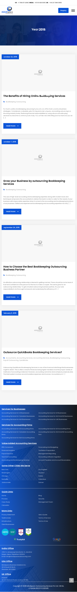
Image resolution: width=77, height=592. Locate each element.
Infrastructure (6, 521)
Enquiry (63, 10)
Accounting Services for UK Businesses (52, 413)
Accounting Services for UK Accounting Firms (54, 429)
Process (5, 499)
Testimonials (6, 518)
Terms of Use (43, 521)
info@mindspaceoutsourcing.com (18, 557)
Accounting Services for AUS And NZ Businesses (55, 416)
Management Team (45, 502)
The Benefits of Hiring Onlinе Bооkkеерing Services (34, 96)
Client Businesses (8, 525)
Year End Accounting (9, 457)
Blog (40, 496)
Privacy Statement (8, 515)
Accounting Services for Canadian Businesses (18, 416)
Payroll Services (7, 454)
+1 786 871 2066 (23, 3)
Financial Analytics (8, 451)
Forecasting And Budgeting (48, 447)
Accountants (11, 358)
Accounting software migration (49, 457)
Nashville (5, 479)
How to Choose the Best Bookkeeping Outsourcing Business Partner (35, 268)
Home (4, 496)
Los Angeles (42, 470)
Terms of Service (44, 518)
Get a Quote (42, 515)
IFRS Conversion (7, 447)
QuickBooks (23, 360)
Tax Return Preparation (46, 451)
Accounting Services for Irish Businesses (16, 419)
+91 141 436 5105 (40, 3)
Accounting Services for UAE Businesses (52, 419)
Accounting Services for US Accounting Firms (18, 429)
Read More (12, 126)
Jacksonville (6, 483)
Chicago (5, 476)
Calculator (5, 505)
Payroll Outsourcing (10, 360)
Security (41, 499)
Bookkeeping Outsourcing (16, 102)
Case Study (6, 502)
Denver (41, 483)
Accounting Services (25, 358)
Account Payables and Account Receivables (54, 460)
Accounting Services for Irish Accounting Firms (18, 438)
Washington (6, 473)
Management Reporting (47, 454)
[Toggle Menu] (73, 10)
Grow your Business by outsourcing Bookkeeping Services (34, 182)
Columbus (42, 479)
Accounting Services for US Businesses (15, 413)
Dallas (40, 476)
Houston (41, 473)
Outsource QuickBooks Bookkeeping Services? (32, 352)
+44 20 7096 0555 (55, 3)
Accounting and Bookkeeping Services (16, 460)
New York (5, 470)
